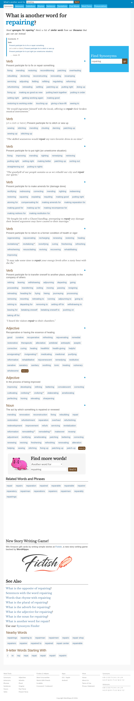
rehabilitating (70, 249)
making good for (15, 208)
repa (26, 655)
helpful (72, 348)
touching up (42, 103)
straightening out (15, 166)
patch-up (71, 448)
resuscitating (29, 249)
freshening (67, 244)
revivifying (43, 244)
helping (11, 448)
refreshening (13, 249)
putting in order (77, 92)
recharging (44, 238)
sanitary (35, 365)
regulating (58, 81)
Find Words (74, 6)
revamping (70, 76)
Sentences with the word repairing (29, 593)
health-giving (59, 348)
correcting (38, 191)
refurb (45, 425)
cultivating (12, 393)
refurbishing (13, 87)
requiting (48, 197)
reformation (13, 431)
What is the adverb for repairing (27, 607)
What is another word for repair (27, 621)
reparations (39, 491)
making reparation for (74, 202)
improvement (32, 425)
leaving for (12, 310)
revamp (72, 431)
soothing (46, 365)
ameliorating (68, 393)
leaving (21, 282)
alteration (76, 442)
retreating (12, 293)
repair (75, 414)
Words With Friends (43, 680)
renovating (56, 76)
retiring (10, 282)
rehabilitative (28, 360)
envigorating (13, 354)
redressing (25, 191)
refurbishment (28, 420)
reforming (71, 81)
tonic (56, 365)
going (73, 282)
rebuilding (12, 76)
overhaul (56, 420)
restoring (32, 70)
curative (20, 337)
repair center (63, 643)
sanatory (23, 365)
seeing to (74, 103)
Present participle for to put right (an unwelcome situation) (31, 51)
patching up (52, 87)
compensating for (29, 202)
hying (37, 293)
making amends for (51, 202)
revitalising (12, 244)
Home (84, 677)
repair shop (78, 638)
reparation (43, 420)
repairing (49, 469)
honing (24, 398)
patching (62, 70)
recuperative (33, 337)
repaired (44, 485)
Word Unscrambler (43, 677)
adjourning (48, 282)
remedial (76, 337)
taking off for (13, 315)
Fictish (58, 547)
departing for (26, 304)
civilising (25, 393)
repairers (52, 491)
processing (72, 293)
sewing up (12, 133)
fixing (10, 70)
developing (25, 387)
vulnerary (78, 365)
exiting (40, 288)
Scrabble (40, 683)
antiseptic (65, 343)
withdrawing (34, 282)
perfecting (12, 398)
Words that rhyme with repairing (28, 597)
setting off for (57, 304)
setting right (13, 98)
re (12, 655)
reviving (43, 249)
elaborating (53, 393)
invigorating (30, 354)
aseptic (77, 343)
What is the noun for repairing (26, 616)
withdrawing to (75, 304)
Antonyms (19, 6)
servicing (11, 81)
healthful (45, 348)
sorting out (74, 161)
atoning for (12, 202)
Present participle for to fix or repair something (26, 45)
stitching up (26, 133)
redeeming (75, 191)
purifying (72, 354)
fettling (35, 81)
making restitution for (39, 213)
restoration (12, 420)
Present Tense (23, 692)
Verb (10, 42)
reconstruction (40, 414)
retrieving (70, 155)
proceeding (12, 288)
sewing (10, 128)
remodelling (28, 431)
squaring (23, 197)
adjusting (24, 81)
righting (45, 155)
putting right (67, 87)
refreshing (80, 244)
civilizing (38, 393)
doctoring (25, 76)
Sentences (51, 6)
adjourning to (64, 299)
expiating (36, 197)
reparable (56, 485)
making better (44, 161)
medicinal (60, 354)
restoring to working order (20, 103)
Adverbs (21, 680)
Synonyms (8, 6)
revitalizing (28, 244)
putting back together (56, 92)
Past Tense (22, 689)
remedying (57, 155)
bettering (50, 387)
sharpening (48, 398)
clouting (45, 128)
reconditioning (47, 70)
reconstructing (40, 76)
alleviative (41, 343)
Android (65, 680)
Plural (21, 683)
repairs (19, 485)
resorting (24, 299)
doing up (81, 87)
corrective (12, 348)
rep (18, 655)
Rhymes (41, 6)
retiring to (12, 304)
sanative (11, 365)
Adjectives (22, 677)
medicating (46, 354)
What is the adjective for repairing (29, 611)
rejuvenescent (45, 360)
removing (11, 299)
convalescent (64, 387)
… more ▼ (15, 55)
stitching (22, 128)
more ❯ (25, 371)
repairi (52, 655)
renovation (24, 414)
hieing (47, 293)
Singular (21, 686)
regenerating (13, 238)
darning (56, 128)
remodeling (44, 431)
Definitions (30, 6)
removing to (42, 304)
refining (38, 387)
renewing (57, 238)
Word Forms (87, 6)
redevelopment (14, 425)
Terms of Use (86, 683)
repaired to (36, 643)
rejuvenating (29, 238)
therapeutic (26, 343)
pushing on (68, 310)
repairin (62, 655)
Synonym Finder (28, 626)
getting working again (32, 98)
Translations (62, 6)
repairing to (26, 638)
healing (81, 238)
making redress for (16, 213)
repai (34, 655)
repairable (69, 485)
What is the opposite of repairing (28, 588)
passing (61, 288)
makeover (60, 431)
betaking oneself (29, 310)
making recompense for (55, 208)
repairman (25, 491)
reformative (12, 360)
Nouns (6, 689)
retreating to (38, 299)
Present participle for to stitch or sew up (39, 48)
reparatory (12, 491)
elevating (35, 398)
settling (39, 87)
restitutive (74, 360)
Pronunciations (100, 6)
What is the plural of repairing (26, 602)
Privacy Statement (88, 686)
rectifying (11, 191)
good (9, 337)
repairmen (66, 491)
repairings (11, 496)
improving (21, 155)
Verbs (5, 692)
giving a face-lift (58, 103)
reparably (78, 491)
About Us (85, 680)
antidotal (53, 343)
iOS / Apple (66, 677)
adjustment (12, 437)
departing (62, 282)
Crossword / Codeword (44, 686)
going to (79, 299)
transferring (27, 288)
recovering (55, 249)
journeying (58, 293)
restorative (12, 343)
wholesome (13, 371)
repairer (81, 485)
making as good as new (31, 92)
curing (55, 244)
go (124, 61)
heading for (25, 293)
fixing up (11, 92)
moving (50, 288)
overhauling (75, 70)
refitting (45, 81)
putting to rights (34, 166)
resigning (72, 288)
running (51, 299)
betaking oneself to (50, 310)
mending (20, 70)
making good (53, 98)
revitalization (69, 425)
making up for (33, 208)
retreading (28, 87)
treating (66, 365)
